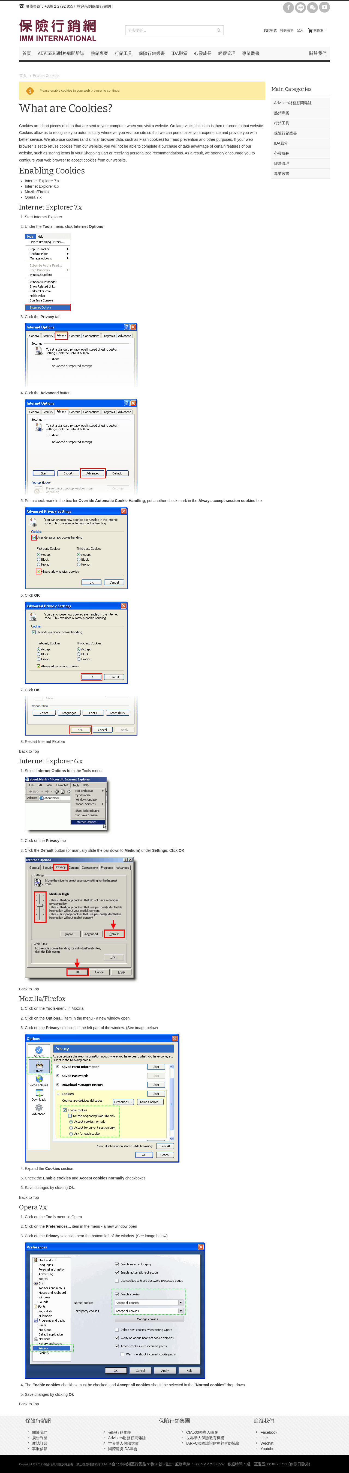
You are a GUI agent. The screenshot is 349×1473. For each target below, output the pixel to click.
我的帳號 (270, 30)
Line (263, 1438)
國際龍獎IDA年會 (122, 1449)
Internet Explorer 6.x (42, 186)
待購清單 (286, 30)
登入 (300, 30)
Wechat (266, 1443)
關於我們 (39, 1432)
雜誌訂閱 (39, 1443)
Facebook (268, 1432)
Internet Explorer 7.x (42, 181)
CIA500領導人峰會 (202, 1432)
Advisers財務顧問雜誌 (127, 1438)
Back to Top (29, 751)
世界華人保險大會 (123, 1443)
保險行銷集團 (119, 1432)
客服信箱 (39, 1449)
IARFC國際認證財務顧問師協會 (213, 1443)
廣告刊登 (39, 1438)
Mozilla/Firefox (37, 192)
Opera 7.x (33, 197)
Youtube (267, 1449)
